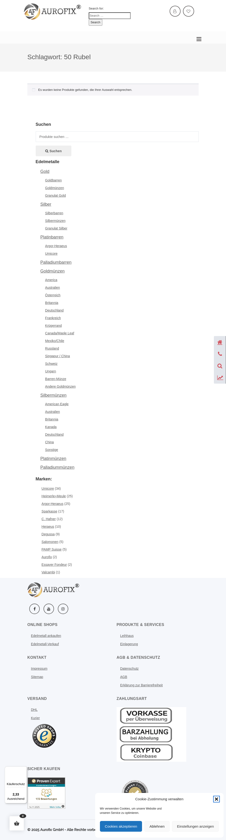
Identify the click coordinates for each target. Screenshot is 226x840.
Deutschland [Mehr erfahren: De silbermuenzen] (54, 434)
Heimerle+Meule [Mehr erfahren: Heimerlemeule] (54, 496)
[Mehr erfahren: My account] (175, 11)
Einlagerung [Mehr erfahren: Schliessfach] (129, 644)
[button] (216, 799)
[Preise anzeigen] (220, 378)
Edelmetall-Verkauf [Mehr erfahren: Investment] (45, 644)
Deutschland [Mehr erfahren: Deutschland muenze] (54, 310)
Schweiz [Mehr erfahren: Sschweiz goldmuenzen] (51, 364)
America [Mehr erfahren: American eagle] (51, 280)
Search (95, 22)
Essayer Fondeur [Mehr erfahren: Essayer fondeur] (54, 565)
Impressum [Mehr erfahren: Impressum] (39, 668)
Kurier (35, 718)
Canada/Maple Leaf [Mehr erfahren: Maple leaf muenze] (59, 333)
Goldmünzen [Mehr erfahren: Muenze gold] (52, 271)
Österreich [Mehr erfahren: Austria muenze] (53, 295)
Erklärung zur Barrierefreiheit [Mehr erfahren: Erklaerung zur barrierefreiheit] (141, 685)
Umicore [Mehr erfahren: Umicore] (48, 488)
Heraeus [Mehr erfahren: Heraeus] (48, 526)
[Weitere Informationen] (53, 11)
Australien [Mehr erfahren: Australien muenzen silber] (52, 412)
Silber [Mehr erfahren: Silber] (45, 204)
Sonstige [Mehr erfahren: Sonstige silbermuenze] (51, 450)
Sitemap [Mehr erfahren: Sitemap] (37, 677)
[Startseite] (220, 342)
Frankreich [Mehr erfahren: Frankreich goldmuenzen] (53, 318)
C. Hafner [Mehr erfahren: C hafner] (49, 519)
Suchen (55, 151)
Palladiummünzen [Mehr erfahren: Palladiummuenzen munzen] (57, 467)
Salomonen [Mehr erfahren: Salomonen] (50, 542)
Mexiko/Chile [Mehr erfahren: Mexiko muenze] (54, 341)
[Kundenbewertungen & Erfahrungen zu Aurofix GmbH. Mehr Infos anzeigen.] (46, 793)
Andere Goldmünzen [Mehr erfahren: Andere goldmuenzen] (60, 386)
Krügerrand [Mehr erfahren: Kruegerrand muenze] (53, 325)
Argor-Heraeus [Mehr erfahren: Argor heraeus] (53, 504)
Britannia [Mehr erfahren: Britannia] (51, 303)
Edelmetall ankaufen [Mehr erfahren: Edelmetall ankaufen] (46, 636)
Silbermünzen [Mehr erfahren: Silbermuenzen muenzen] (53, 395)
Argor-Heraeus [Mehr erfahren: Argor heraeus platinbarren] (56, 246)
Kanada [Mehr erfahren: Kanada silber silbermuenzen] (51, 427)
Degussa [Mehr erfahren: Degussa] (48, 534)
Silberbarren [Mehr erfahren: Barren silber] (54, 213)
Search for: (96, 8)
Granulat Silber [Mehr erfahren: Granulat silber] (56, 228)
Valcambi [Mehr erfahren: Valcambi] (48, 572)
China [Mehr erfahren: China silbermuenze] (49, 442)
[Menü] (24, 769)
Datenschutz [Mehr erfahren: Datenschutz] (129, 668)
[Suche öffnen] (220, 366)
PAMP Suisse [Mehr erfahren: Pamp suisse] (52, 549)
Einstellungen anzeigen (195, 826)
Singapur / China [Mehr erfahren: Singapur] (57, 356)
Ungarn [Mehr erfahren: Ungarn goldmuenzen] (50, 371)
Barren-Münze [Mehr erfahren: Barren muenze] (55, 379)
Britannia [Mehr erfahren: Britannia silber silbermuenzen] (51, 419)
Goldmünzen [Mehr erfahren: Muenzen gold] (54, 188)
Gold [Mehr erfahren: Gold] (44, 171)
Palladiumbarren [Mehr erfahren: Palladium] (56, 262)
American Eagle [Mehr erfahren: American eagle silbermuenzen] (57, 404)
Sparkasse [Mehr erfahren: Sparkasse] (49, 511)
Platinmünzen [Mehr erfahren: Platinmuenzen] (53, 458)
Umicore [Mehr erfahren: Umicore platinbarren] (51, 253)
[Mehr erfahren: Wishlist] (188, 11)
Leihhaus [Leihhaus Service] (127, 636)
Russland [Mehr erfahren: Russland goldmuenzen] (52, 348)
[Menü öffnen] (44, 736)
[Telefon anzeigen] (220, 354)
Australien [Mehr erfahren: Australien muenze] (52, 287)
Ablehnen (156, 826)
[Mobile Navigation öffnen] (198, 38)
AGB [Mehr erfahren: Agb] (123, 677)
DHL (34, 710)
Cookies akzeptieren (121, 826)
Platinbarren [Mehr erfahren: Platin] (52, 237)
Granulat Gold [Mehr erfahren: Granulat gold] (55, 195)
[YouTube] (49, 609)
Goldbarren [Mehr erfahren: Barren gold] (53, 180)
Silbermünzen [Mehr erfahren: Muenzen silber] (55, 221)
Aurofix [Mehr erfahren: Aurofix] (47, 557)
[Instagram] (63, 609)
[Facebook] (34, 609)
